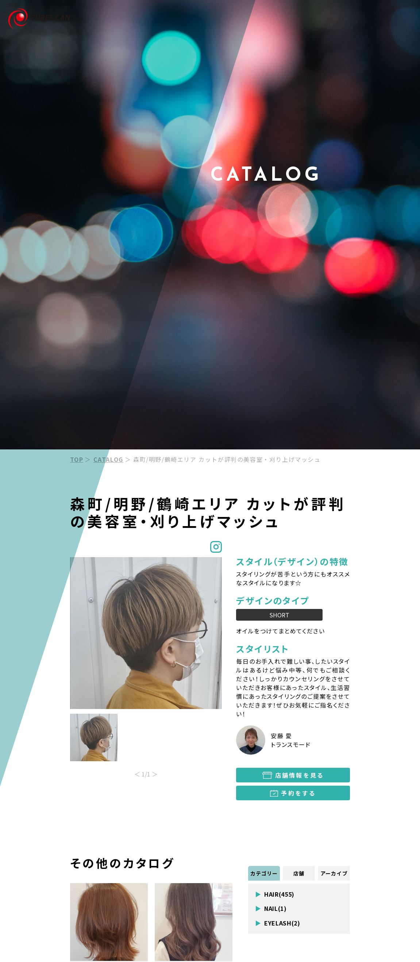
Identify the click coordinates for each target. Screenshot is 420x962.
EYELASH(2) (282, 923)
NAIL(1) (275, 908)
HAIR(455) (279, 894)
